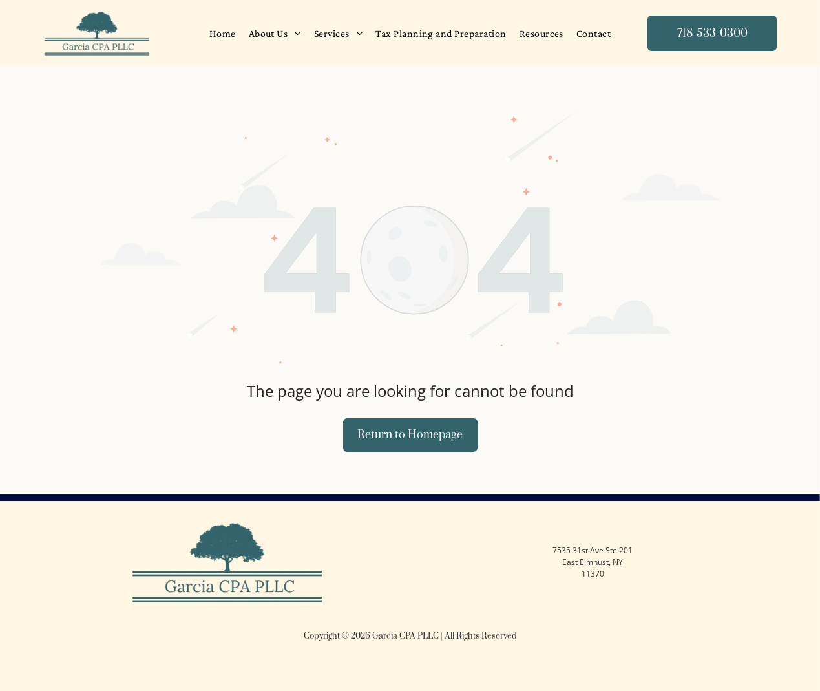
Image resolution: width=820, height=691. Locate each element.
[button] (338, 33)
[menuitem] (222, 33)
